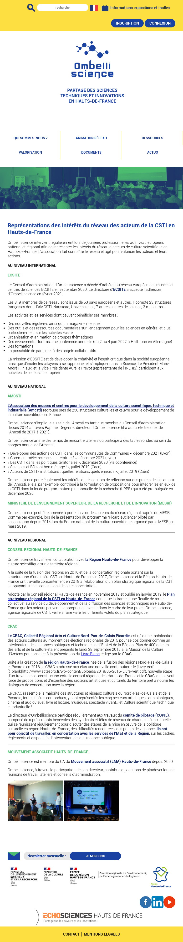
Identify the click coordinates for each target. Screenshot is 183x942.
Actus (152, 152)
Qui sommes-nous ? (30, 138)
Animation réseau (91, 138)
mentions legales (102, 934)
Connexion (160, 23)
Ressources (152, 138)
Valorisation (30, 152)
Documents (91, 152)
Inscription (127, 23)
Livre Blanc (90, 654)
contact (71, 934)
